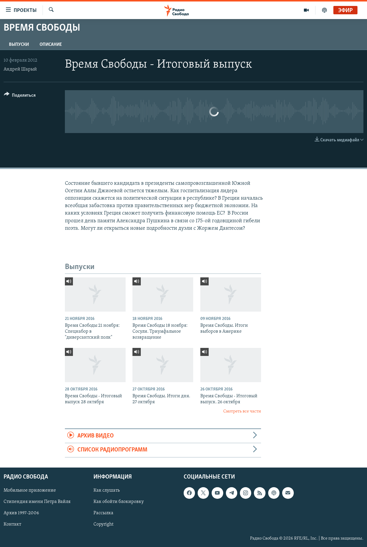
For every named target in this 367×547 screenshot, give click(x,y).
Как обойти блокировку (118, 501)
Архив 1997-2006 (21, 513)
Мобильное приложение (30, 490)
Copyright (103, 524)
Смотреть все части (242, 411)
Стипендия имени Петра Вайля (37, 501)
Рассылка (103, 513)
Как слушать (106, 490)
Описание (51, 44)
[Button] (20, 96)
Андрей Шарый (20, 69)
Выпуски (19, 44)
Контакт (12, 524)
